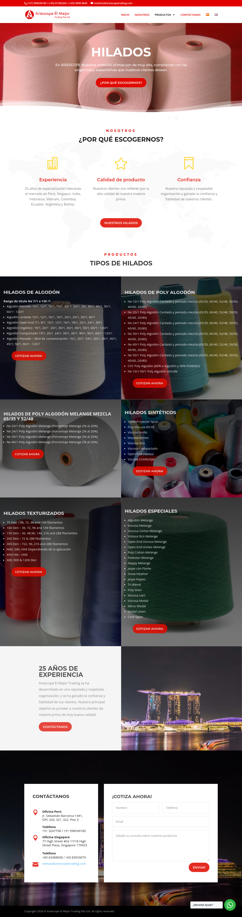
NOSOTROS (142, 15)
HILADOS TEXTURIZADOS (35, 521)
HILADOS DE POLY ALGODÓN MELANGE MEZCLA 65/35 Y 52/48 (57, 420)
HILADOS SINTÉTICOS (152, 420)
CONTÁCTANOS (191, 15)
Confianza (189, 182)
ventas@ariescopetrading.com (64, 864)
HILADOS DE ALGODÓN (33, 301)
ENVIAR (199, 867)
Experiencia (53, 183)
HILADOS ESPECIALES (154, 534)
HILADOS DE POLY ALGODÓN (161, 308)
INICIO (125, 15)
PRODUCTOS (163, 15)
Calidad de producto (120, 182)
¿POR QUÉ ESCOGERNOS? (121, 83)
